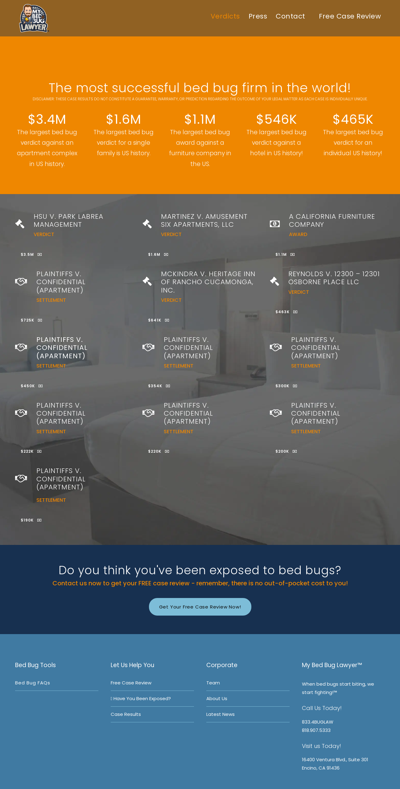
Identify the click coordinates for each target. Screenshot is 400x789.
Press (258, 16)
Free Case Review (349, 16)
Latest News (220, 714)
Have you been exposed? (141, 698)
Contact (290, 16)
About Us (216, 698)
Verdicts (225, 16)
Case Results (126, 714)
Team (213, 682)
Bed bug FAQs (32, 682)
